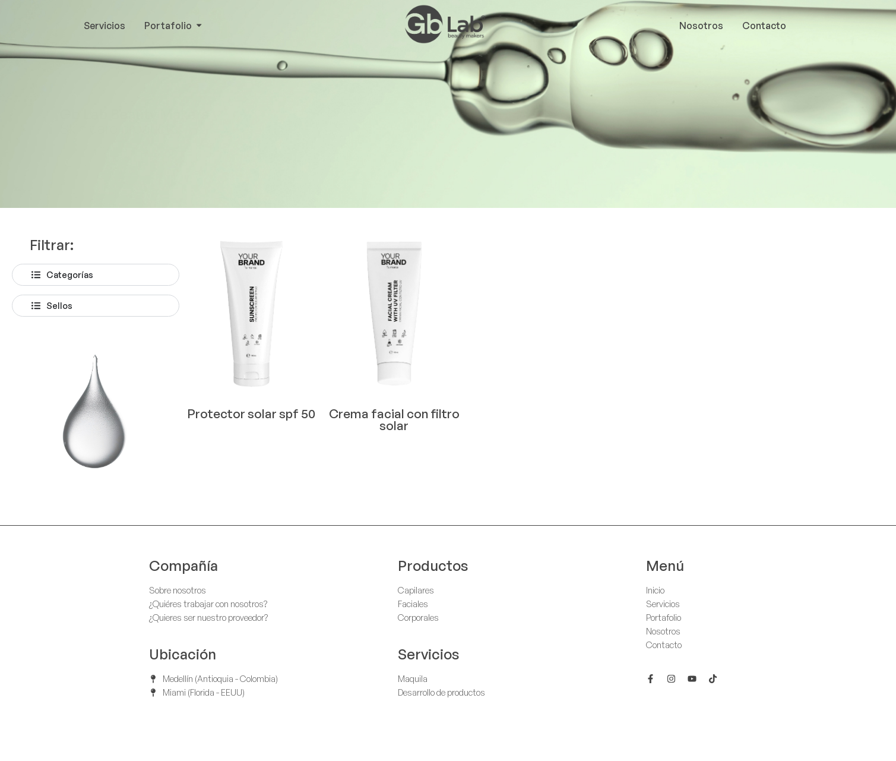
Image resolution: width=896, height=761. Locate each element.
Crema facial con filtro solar (394, 420)
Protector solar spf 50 (251, 413)
